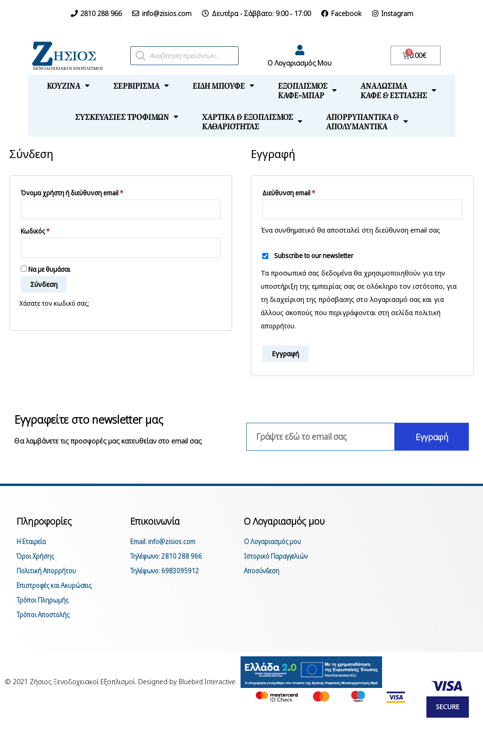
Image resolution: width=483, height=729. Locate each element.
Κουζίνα (68, 85)
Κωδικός (35, 232)
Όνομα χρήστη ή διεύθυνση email (72, 193)
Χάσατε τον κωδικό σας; (56, 305)
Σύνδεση (44, 286)
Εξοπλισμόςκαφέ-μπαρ (307, 90)
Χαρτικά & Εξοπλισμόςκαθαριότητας (252, 121)
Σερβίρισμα (141, 85)
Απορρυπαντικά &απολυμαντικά (367, 121)
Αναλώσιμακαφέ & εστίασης (398, 90)
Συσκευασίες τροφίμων (126, 116)
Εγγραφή (285, 354)
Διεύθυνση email (288, 193)
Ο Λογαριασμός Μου (299, 62)
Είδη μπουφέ (223, 85)
